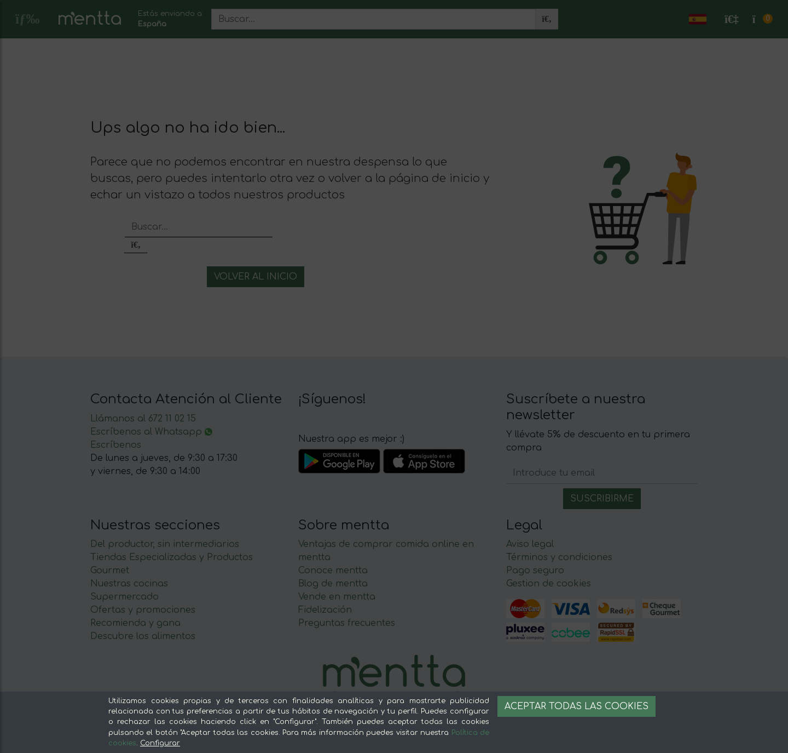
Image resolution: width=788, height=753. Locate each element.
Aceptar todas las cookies (576, 706)
